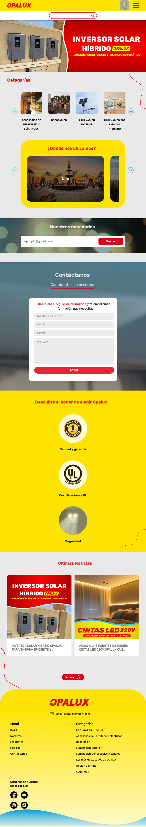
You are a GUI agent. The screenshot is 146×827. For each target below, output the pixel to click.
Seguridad (82, 771)
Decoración (59, 120)
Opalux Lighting (86, 765)
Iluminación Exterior (89, 747)
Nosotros (15, 736)
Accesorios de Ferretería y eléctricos (31, 124)
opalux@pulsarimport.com (73, 714)
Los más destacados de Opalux (96, 759)
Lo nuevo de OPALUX (89, 730)
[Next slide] (131, 111)
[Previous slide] (15, 111)
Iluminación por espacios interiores (114, 124)
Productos (16, 742)
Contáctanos (18, 753)
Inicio (13, 730)
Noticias (15, 747)
